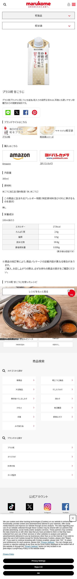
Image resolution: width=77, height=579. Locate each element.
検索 (5, 4)
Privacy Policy (8, 554)
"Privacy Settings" (48, 542)
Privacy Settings (38, 561)
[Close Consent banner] (73, 518)
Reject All (38, 567)
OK (38, 573)
